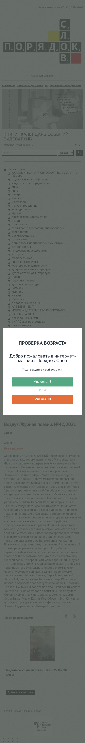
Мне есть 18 (42, 382)
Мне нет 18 (42, 399)
